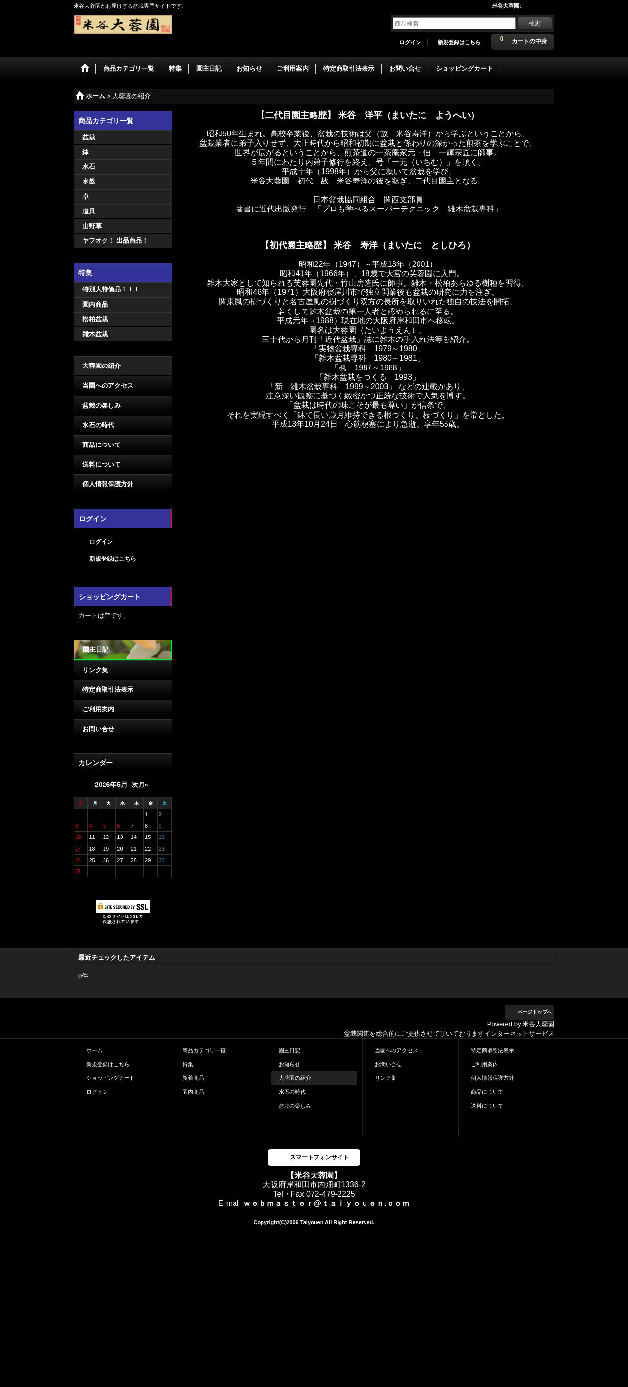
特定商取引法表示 (107, 689)
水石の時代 (98, 425)
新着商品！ (196, 1078)
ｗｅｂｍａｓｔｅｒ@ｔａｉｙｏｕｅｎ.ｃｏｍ (326, 1203)
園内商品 (193, 1092)
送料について (101, 464)
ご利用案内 (98, 709)
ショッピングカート (110, 1078)
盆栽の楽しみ (101, 405)
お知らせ (289, 1064)
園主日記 (95, 649)
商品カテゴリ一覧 (204, 1050)
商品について (101, 444)
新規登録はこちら (459, 42)
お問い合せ (98, 729)
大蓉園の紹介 (101, 365)
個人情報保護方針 (107, 484)
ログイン (410, 42)
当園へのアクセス (107, 385)
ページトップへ (535, 1012)
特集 (188, 1064)
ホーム (94, 1050)
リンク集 (95, 670)
